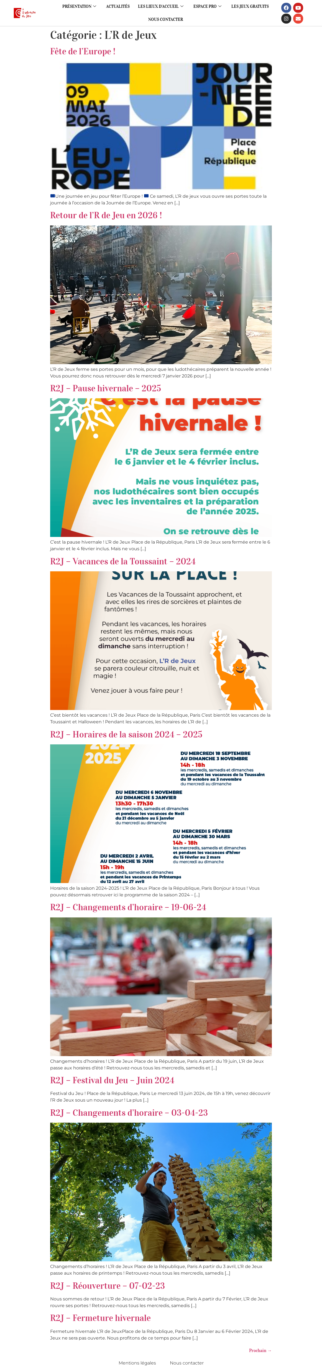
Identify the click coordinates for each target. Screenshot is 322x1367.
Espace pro (207, 6)
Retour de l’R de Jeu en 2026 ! (106, 215)
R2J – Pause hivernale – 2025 (105, 388)
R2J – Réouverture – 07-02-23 (107, 1285)
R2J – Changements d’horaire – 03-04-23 (129, 1112)
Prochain (260, 1350)
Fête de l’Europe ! (82, 51)
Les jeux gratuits (250, 6)
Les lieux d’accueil (160, 6)
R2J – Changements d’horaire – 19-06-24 (128, 907)
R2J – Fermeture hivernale (100, 1318)
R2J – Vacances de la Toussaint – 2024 (123, 561)
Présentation (79, 6)
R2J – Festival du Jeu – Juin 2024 (112, 1080)
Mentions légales (137, 1363)
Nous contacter (165, 19)
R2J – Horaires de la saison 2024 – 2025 (126, 734)
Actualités (118, 6)
